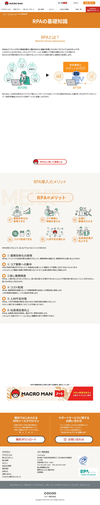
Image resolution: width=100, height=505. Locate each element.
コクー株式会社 (43, 451)
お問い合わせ (89, 3)
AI (52, 485)
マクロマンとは (6, 9)
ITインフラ (74, 485)
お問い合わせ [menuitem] (6, 474)
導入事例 (41, 9)
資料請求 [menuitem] (5, 468)
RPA (47, 485)
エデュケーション (85, 485)
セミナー (51, 9)
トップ (4, 14)
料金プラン (17, 9)
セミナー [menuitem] (5, 463)
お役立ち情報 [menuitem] (6, 466)
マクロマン (6, 451)
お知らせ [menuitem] (5, 471)
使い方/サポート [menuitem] (7, 457)
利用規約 (40, 472)
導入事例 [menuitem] (5, 460)
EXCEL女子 (27, 485)
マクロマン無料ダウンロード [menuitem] (11, 476)
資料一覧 (79, 9)
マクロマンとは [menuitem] (7, 455)
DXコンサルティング (16, 485)
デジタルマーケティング (62, 485)
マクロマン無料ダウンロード (93, 10)
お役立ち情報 (64, 9)
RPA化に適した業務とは (51, 161)
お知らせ (76, 3)
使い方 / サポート (28, 9)
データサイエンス (39, 485)
